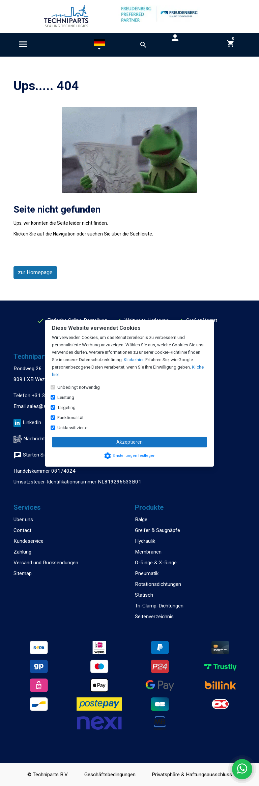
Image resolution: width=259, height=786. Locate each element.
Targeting (66, 407)
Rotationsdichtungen (158, 584)
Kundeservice (28, 541)
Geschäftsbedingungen (110, 775)
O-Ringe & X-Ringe (156, 563)
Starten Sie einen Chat (42, 455)
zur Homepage (35, 272)
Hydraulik (145, 541)
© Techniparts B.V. (47, 775)
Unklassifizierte (72, 427)
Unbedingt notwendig (78, 387)
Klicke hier (133, 359)
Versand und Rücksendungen (45, 563)
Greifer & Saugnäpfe (157, 530)
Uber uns (23, 519)
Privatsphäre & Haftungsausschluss (192, 775)
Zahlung (22, 552)
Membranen (148, 552)
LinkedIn (32, 422)
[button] (99, 45)
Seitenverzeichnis (154, 617)
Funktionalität (70, 417)
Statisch (144, 595)
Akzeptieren (129, 442)
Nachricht (34, 439)
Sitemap (22, 573)
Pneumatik (147, 573)
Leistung (65, 397)
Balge (141, 519)
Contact (22, 530)
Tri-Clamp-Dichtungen (159, 606)
